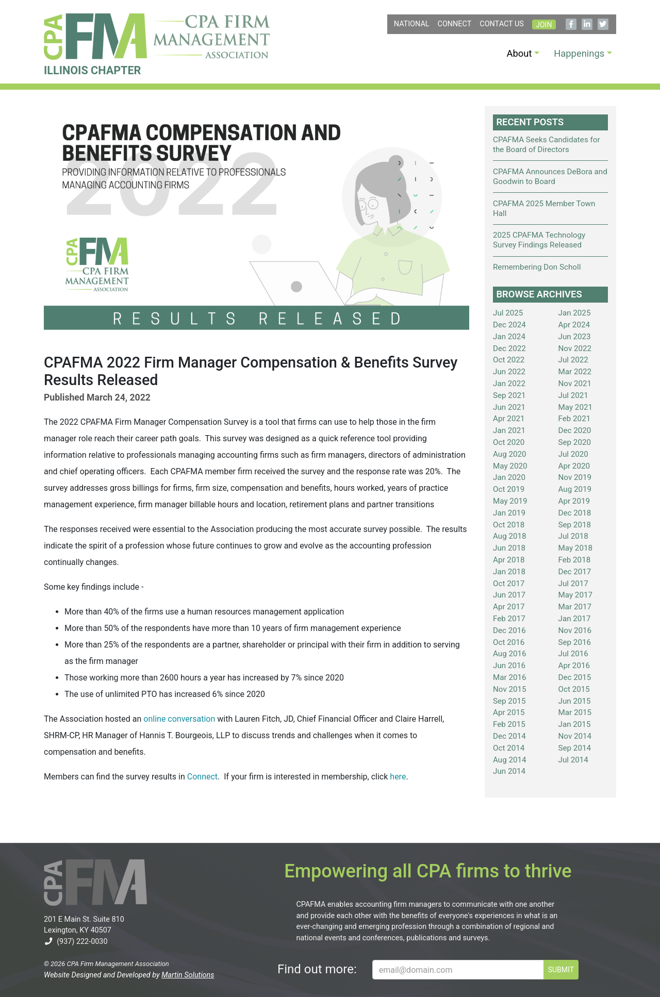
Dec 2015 (574, 677)
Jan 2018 (509, 571)
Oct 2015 (574, 689)
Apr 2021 (509, 418)
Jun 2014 (509, 771)
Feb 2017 (509, 618)
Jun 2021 (509, 407)
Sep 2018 (574, 524)
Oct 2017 (508, 583)
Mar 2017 (575, 606)
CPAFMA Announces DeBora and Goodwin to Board (550, 176)
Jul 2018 (573, 536)
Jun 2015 (574, 701)
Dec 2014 (509, 736)
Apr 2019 (574, 501)
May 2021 (575, 407)
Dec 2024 (509, 324)
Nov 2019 (575, 477)
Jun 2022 (509, 371)
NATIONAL (412, 24)
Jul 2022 (573, 359)
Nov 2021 (575, 383)
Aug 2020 (509, 454)
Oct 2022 (508, 359)
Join (544, 25)
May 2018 (575, 548)
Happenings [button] (579, 53)
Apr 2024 (574, 324)
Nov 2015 (509, 689)
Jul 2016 (573, 653)
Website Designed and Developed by (129, 975)
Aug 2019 (575, 489)
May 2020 (510, 466)
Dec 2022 (509, 348)
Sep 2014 (574, 748)
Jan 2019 (509, 513)
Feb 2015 (509, 724)
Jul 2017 (573, 583)
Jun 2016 (509, 665)
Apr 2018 (509, 559)
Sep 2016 (574, 642)
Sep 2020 (574, 442)
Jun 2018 (509, 548)
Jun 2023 (574, 336)
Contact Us (502, 24)
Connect (455, 24)
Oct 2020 (508, 442)
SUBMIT (561, 970)
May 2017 (575, 595)
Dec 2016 (509, 630)
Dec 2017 (574, 571)
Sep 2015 (509, 701)
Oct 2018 (508, 524)
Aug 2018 (509, 536)
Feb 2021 (574, 418)
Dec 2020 (574, 430)
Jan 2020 (509, 477)
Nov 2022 (575, 348)
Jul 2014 (573, 760)
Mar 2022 (575, 371)
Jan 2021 (509, 430)
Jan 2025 (574, 313)
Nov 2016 (575, 630)
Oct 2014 (508, 748)
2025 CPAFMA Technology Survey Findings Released (539, 240)
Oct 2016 (508, 642)
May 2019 (510, 501)
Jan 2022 (509, 383)
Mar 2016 (509, 677)
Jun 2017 (509, 595)
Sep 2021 (509, 395)
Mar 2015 (575, 712)
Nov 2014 (575, 736)
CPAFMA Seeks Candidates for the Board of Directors (546, 144)
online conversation (179, 719)
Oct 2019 (508, 489)
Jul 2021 (573, 395)
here (398, 777)
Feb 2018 (574, 559)
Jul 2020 (573, 454)
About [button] (519, 53)
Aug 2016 (509, 653)
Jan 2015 (574, 724)
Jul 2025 (508, 313)
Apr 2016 (574, 665)
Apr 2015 (509, 712)
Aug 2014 (509, 760)
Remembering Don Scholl (537, 267)
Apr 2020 (574, 466)
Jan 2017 (574, 618)
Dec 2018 (574, 513)
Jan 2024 (509, 336)
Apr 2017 (509, 606)
